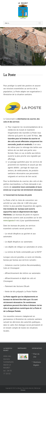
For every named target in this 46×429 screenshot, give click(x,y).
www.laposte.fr (9, 220)
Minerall (23, 390)
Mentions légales (37, 363)
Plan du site (36, 355)
